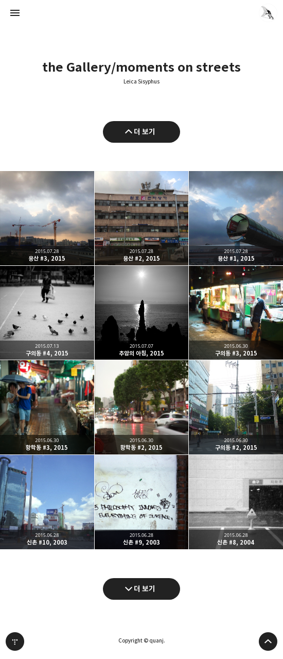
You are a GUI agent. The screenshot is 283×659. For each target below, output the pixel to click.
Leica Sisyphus (141, 81)
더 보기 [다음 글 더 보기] (144, 589)
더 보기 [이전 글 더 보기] (144, 132)
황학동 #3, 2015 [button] (47, 407)
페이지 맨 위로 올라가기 (268, 641)
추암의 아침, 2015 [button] (142, 313)
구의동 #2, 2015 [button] (236, 407)
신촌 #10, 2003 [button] (47, 502)
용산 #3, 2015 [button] (47, 218)
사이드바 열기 (15, 13)
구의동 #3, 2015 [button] (236, 313)
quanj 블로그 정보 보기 (268, 13)
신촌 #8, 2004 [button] (236, 502)
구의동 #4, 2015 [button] (47, 313)
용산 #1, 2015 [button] (236, 218)
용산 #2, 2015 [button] (142, 218)
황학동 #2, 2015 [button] (142, 407)
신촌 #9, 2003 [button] (142, 502)
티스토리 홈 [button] (15, 641)
